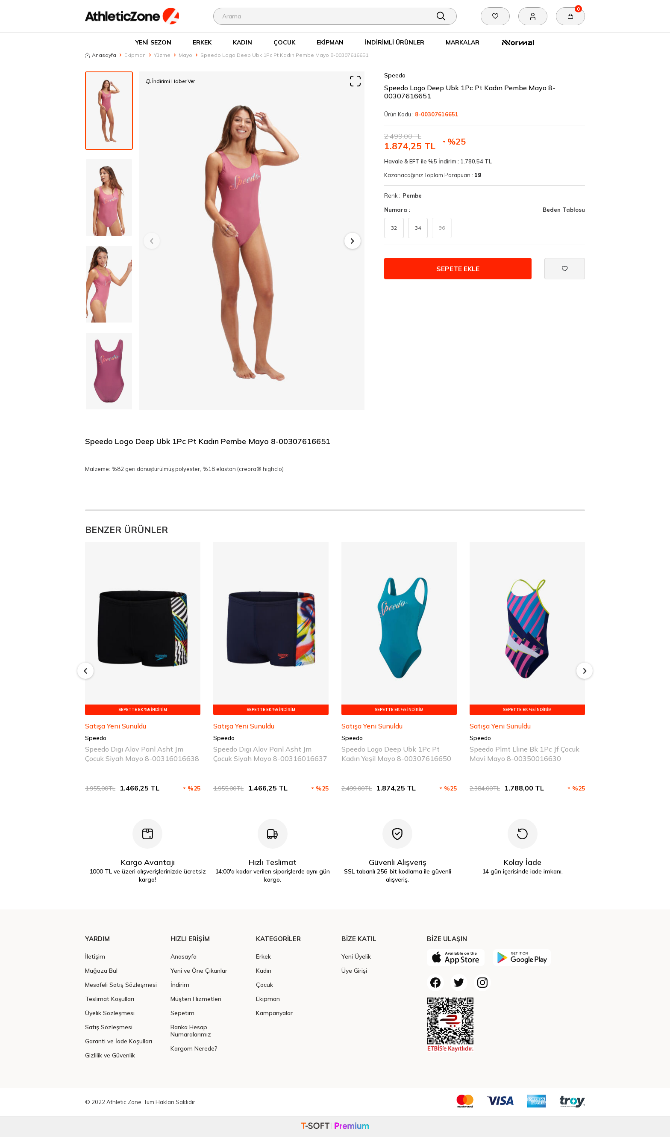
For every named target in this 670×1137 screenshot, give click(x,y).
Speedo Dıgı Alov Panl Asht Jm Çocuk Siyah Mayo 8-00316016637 (270, 753)
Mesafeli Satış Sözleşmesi (121, 984)
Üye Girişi (354, 970)
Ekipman (330, 42)
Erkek (202, 42)
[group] (252, 240)
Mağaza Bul (101, 970)
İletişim (95, 956)
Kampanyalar (274, 1012)
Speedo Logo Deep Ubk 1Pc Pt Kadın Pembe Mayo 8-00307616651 (284, 55)
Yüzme (162, 55)
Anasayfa (100, 55)
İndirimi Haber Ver (170, 81)
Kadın (242, 42)
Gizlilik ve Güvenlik (110, 1055)
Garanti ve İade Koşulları (118, 1041)
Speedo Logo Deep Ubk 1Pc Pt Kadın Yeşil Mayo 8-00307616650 (396, 753)
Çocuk (284, 42)
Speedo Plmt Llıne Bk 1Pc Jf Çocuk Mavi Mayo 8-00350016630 (524, 753)
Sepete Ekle (458, 268)
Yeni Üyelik (356, 956)
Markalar (462, 42)
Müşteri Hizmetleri (195, 998)
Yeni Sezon (153, 42)
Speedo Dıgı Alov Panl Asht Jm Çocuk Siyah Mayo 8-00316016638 (142, 753)
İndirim (179, 984)
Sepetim (182, 1012)
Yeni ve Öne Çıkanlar (198, 970)
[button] (152, 241)
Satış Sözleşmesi (108, 1026)
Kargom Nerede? (193, 1048)
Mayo (185, 55)
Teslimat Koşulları (109, 998)
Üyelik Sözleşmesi (110, 1012)
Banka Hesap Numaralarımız (190, 1030)
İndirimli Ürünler (394, 42)
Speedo (395, 75)
